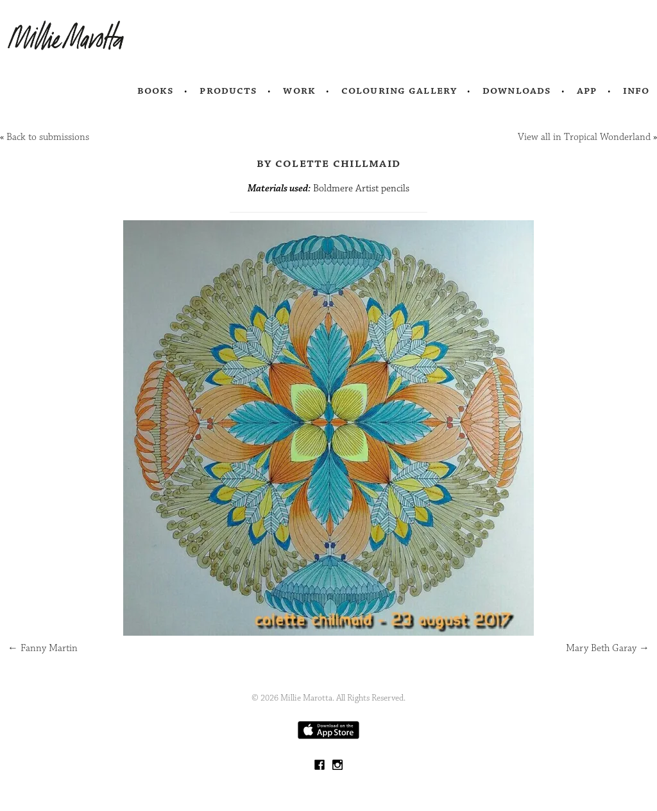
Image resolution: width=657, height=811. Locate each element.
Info (636, 90)
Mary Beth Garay (607, 648)
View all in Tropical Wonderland (584, 137)
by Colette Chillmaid (328, 163)
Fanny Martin (43, 648)
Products (228, 90)
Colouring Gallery (399, 90)
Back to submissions (47, 137)
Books (156, 90)
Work (299, 90)
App (587, 90)
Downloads (516, 90)
